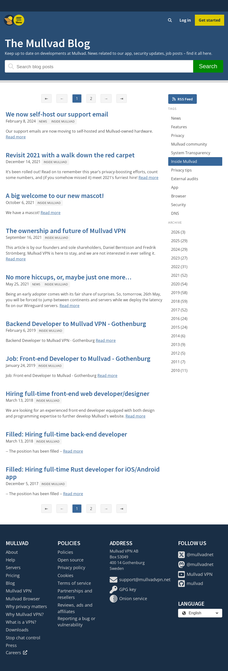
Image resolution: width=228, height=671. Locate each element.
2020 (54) (179, 284)
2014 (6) (178, 336)
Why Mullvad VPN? (25, 614)
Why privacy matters (26, 606)
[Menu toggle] (18, 20)
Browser (178, 196)
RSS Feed (182, 99)
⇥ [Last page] (121, 98)
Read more (16, 137)
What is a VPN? (21, 622)
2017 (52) (179, 310)
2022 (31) (179, 266)
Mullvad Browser (23, 599)
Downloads (17, 630)
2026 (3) (178, 232)
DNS (175, 213)
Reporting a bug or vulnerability (76, 622)
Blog (10, 583)
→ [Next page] (106, 98)
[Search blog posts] (99, 66)
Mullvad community (189, 144)
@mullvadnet (195, 555)
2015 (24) (179, 327)
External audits (184, 178)
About (12, 552)
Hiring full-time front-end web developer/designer (77, 393)
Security (178, 204)
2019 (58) (179, 292)
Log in (185, 20)
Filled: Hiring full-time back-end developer (66, 434)
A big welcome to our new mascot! (55, 195)
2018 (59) (179, 301)
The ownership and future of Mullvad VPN (66, 230)
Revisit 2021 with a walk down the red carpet (70, 155)
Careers (16, 652)
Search (208, 66)
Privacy (177, 135)
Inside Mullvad (63, 121)
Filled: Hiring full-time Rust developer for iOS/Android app (83, 473)
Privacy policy (71, 567)
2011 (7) (178, 361)
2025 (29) (179, 240)
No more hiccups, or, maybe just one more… (69, 277)
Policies (65, 552)
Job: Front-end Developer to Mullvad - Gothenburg (78, 358)
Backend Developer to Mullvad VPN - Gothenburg (76, 323)
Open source (71, 560)
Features (179, 126)
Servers (13, 567)
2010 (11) (179, 370)
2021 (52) (179, 275)
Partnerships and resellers (75, 594)
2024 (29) (179, 249)
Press (11, 645)
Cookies (65, 575)
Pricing (13, 575)
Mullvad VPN (19, 591)
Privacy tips (181, 170)
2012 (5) (178, 353)
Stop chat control (23, 637)
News (43, 121)
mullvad (190, 583)
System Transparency (190, 152)
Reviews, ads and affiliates (75, 608)
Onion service (128, 599)
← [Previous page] (62, 98)
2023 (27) (179, 258)
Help (10, 560)
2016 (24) (179, 318)
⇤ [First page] (46, 98)
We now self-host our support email (57, 114)
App (174, 187)
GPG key (123, 589)
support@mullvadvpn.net (140, 580)
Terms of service (74, 583)
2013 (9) (178, 344)
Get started (209, 20)
